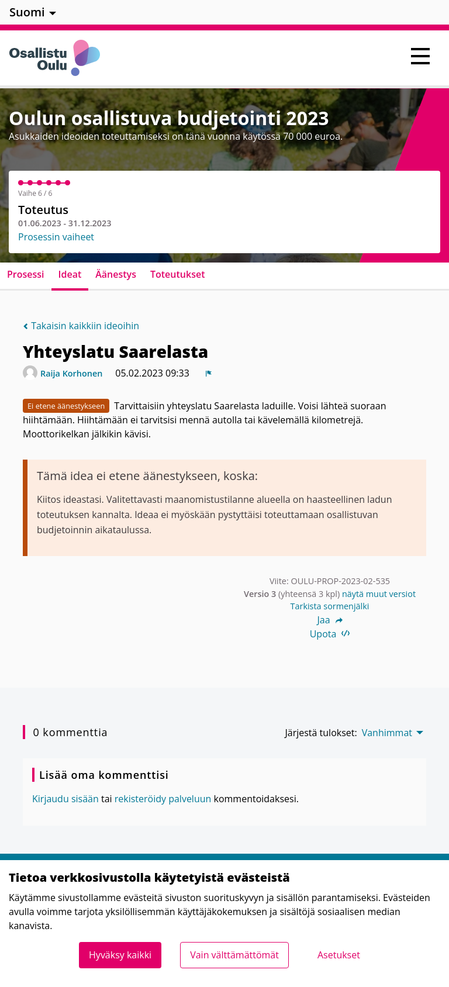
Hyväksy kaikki (120, 954)
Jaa (329, 619)
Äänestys (115, 274)
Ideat (70, 274)
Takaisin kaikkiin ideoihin (81, 325)
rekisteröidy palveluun (163, 798)
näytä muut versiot (379, 593)
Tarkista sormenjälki (330, 606)
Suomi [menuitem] (27, 12)
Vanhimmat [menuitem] (387, 732)
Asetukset (338, 954)
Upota (330, 634)
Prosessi (25, 274)
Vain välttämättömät (234, 954)
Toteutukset (177, 274)
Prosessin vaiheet (56, 236)
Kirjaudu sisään (65, 798)
